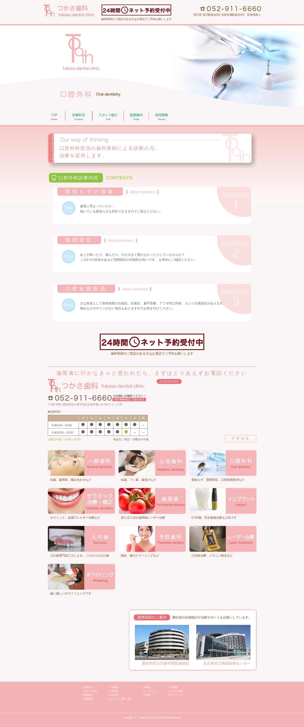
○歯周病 (146, 687)
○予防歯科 (173, 687)
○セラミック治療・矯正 (120, 698)
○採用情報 (88, 698)
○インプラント (149, 691)
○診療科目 (88, 687)
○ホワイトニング (176, 695)
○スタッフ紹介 (90, 691)
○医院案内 (88, 695)
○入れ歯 (146, 695)
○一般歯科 (113, 687)
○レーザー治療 (175, 691)
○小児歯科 (113, 691)
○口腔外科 (113, 695)
